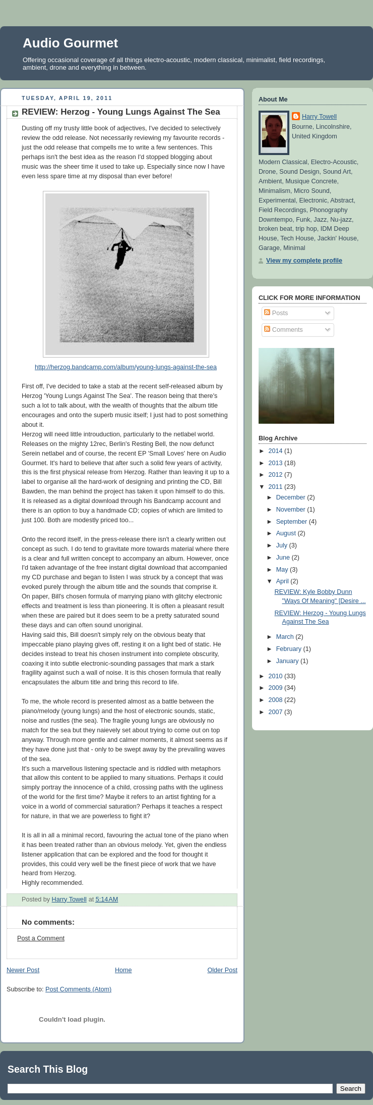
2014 (277, 451)
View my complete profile (304, 260)
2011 (277, 486)
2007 (277, 712)
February (289, 648)
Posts (276, 313)
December (291, 497)
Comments (283, 329)
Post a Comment (41, 938)
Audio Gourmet (70, 43)
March (286, 636)
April (283, 581)
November (291, 509)
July (282, 545)
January (288, 661)
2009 (277, 687)
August (287, 533)
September (292, 521)
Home (123, 970)
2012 (277, 474)
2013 (277, 463)
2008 (277, 700)
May (283, 569)
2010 (277, 676)
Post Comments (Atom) (78, 989)
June (284, 557)
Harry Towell (319, 116)
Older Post (222, 970)
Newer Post (23, 970)
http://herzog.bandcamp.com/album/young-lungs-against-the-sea (126, 367)
